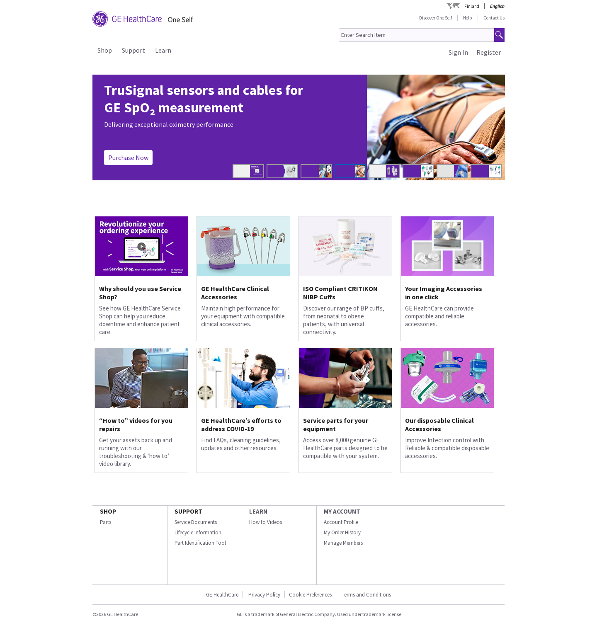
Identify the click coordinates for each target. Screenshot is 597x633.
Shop (104, 50)
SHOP (108, 511)
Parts (105, 522)
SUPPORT (188, 511)
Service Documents (196, 522)
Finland (471, 6)
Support (133, 50)
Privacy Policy (263, 594)
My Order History (342, 532)
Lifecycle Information (198, 532)
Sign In (458, 52)
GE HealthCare (222, 594)
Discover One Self (435, 18)
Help (467, 18)
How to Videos (265, 522)
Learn (163, 50)
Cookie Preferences (310, 594)
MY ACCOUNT (342, 511)
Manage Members (343, 542)
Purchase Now (128, 157)
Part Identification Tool (200, 542)
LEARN (258, 511)
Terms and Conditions (366, 594)
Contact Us (494, 18)
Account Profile (341, 522)
